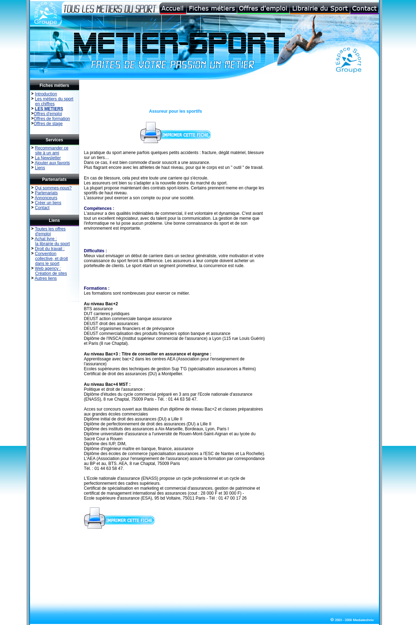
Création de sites (51, 273)
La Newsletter (48, 157)
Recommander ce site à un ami (49, 150)
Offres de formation (52, 118)
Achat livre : (46, 238)
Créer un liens (48, 202)
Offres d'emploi (48, 113)
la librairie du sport (52, 243)
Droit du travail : (50, 248)
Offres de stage (48, 123)
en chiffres (45, 103)
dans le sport (47, 263)
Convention (46, 253)
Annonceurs (46, 197)
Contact (42, 207)
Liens (40, 167)
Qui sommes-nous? (53, 187)
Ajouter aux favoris (52, 162)
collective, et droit (51, 258)
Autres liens (46, 278)
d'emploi (43, 233)
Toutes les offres (50, 228)
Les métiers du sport (54, 98)
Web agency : (48, 268)
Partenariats (46, 192)
